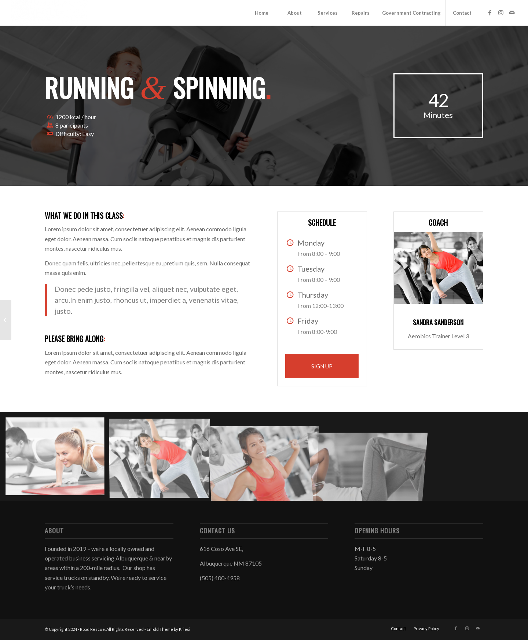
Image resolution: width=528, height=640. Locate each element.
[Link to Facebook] (489, 12)
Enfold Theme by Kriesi (168, 629)
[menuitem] (261, 13)
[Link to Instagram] (500, 12)
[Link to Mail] (511, 12)
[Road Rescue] (49, 13)
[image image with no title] (58, 459)
